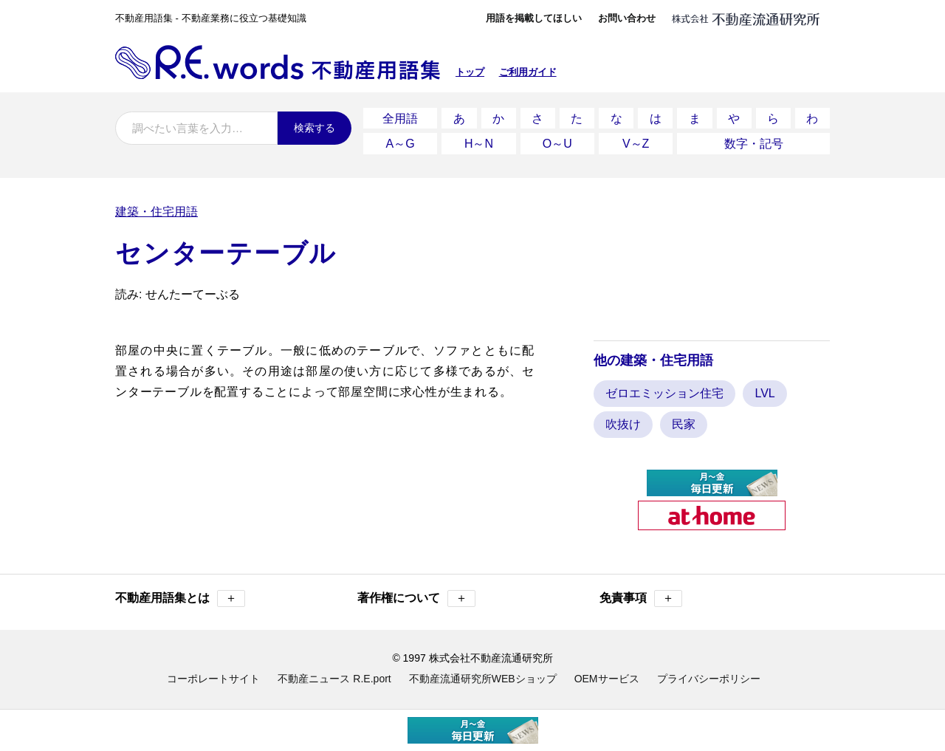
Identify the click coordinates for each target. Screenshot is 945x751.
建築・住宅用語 (156, 206)
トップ (470, 72)
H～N (478, 140)
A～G (400, 140)
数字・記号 (753, 140)
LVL (764, 389)
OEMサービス (606, 674)
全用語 (400, 117)
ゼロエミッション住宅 (664, 389)
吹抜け (623, 420)
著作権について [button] (416, 594)
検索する (314, 128)
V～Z (635, 140)
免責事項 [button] (640, 594)
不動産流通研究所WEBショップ (483, 674)
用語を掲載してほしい (534, 18)
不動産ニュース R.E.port (334, 674)
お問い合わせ (627, 18)
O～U (557, 140)
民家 (683, 420)
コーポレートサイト (213, 674)
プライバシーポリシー (708, 674)
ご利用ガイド (528, 72)
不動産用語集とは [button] (180, 594)
